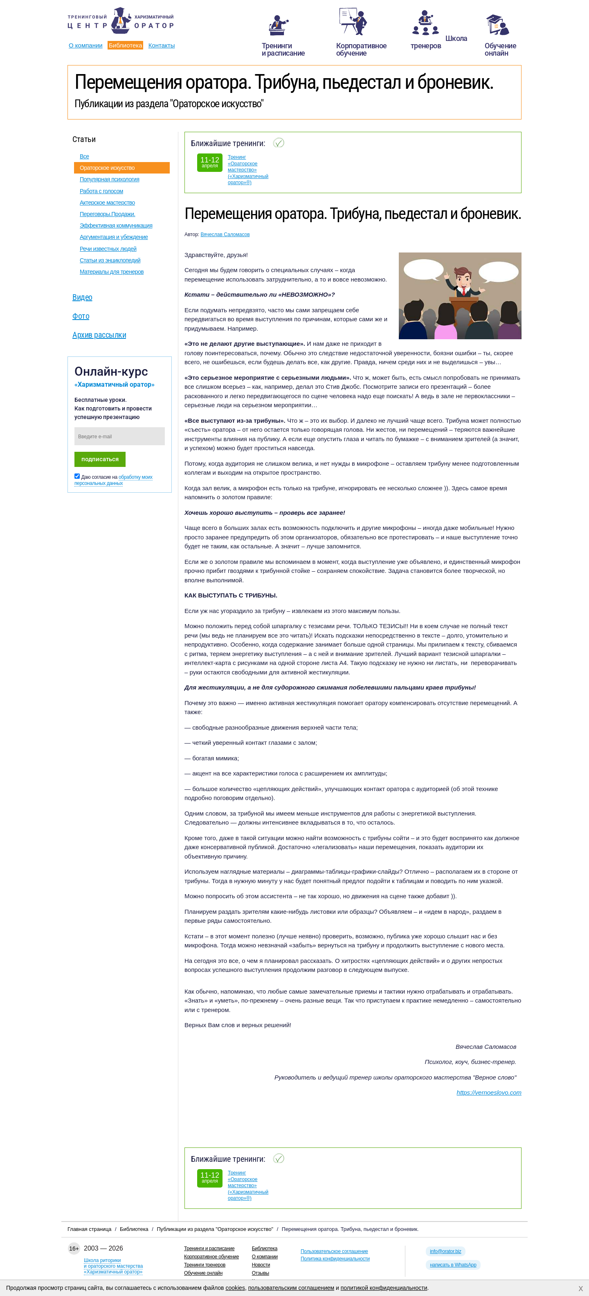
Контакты (161, 45)
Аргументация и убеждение (114, 237)
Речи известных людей (108, 249)
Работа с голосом (101, 191)
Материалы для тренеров (112, 271)
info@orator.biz (445, 1251)
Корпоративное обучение (211, 1257)
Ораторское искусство (107, 168)
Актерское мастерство (107, 202)
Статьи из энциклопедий (110, 260)
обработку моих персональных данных (113, 480)
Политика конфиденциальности (335, 1259)
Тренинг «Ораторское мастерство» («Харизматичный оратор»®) (248, 169)
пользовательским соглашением (291, 1288)
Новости (261, 1265)
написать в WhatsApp (453, 1265)
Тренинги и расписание (209, 1248)
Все (84, 156)
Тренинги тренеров (204, 1265)
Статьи (83, 139)
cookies (235, 1288)
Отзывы (260, 1273)
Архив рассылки (99, 335)
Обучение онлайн (203, 1273)
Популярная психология (109, 179)
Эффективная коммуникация (116, 225)
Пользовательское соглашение (334, 1251)
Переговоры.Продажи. (107, 214)
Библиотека (125, 45)
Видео (82, 297)
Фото (80, 316)
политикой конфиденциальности (384, 1288)
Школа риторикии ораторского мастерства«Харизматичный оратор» (113, 1266)
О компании (86, 45)
